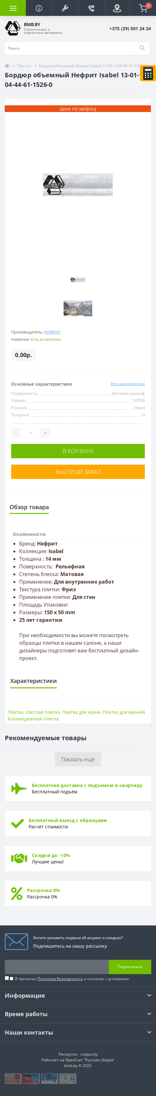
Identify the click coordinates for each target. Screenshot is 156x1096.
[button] (65, 8)
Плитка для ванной (124, 712)
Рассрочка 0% (43, 890)
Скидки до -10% (51, 855)
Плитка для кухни (81, 712)
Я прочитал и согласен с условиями (72, 978)
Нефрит (52, 332)
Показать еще (78, 759)
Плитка (24, 65)
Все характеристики (128, 383)
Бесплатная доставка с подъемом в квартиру (87, 785)
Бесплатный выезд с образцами (68, 820)
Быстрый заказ (78, 471)
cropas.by (89, 1054)
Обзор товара (29, 507)
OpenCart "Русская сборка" (90, 1060)
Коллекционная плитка (33, 719)
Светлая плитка (43, 712)
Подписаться (130, 966)
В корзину (78, 451)
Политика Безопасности (60, 978)
